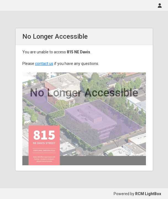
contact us (44, 63)
